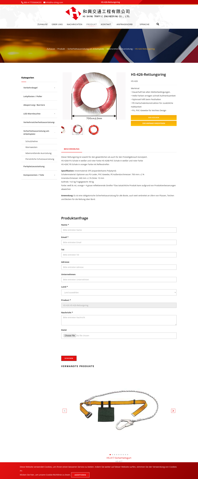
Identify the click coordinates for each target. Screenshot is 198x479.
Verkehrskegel (30, 87)
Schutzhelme (31, 141)
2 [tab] (94, 116)
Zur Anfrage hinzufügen (153, 123)
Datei (64, 330)
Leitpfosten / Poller (32, 96)
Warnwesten (31, 147)
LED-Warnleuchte (31, 113)
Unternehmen (68, 274)
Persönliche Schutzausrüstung (39, 159)
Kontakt (106, 24)
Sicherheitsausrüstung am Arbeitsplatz (86, 48)
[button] (173, 411)
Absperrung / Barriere (34, 105)
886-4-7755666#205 (32, 2)
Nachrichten (74, 24)
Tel (62, 249)
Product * (66, 300)
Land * (64, 286)
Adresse (65, 262)
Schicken (69, 358)
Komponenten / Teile (33, 175)
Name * (65, 224)
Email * (64, 237)
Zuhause (43, 24)
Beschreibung (71, 148)
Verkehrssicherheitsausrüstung (38, 122)
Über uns (57, 24)
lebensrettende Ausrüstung (120, 48)
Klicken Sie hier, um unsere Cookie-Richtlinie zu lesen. (45, 474)
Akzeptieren (80, 475)
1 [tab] (90, 116)
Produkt (91, 24)
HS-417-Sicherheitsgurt (119, 459)
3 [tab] (98, 116)
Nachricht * (67, 312)
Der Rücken (153, 117)
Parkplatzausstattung (34, 166)
